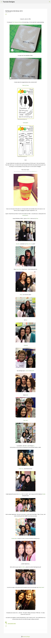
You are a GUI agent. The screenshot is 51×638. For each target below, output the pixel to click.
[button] (6, 14)
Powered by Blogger (25, 636)
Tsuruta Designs (9, 2)
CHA (6, 623)
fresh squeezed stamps (12, 623)
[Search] (16, 2)
